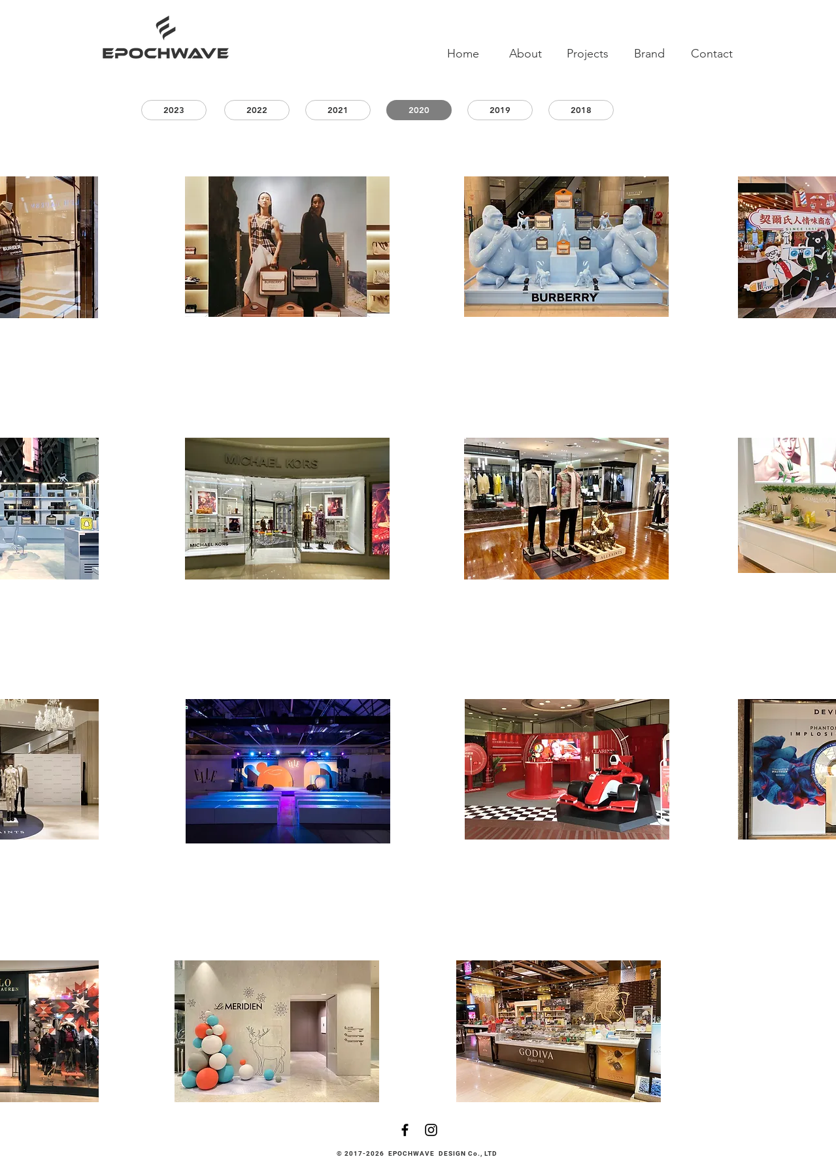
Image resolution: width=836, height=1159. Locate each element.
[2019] (500, 110)
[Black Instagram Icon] (431, 1130)
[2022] (257, 110)
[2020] (419, 110)
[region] (287, 246)
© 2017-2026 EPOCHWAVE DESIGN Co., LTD (418, 1153)
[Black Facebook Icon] (405, 1130)
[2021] (338, 110)
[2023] (174, 110)
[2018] (581, 110)
